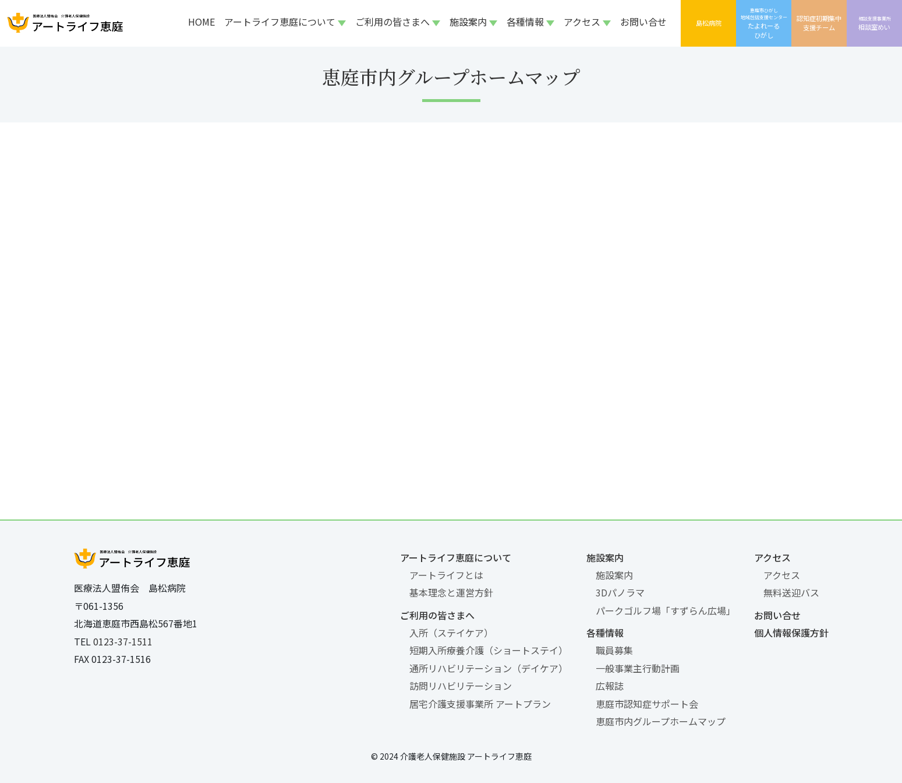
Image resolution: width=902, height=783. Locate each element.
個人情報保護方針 (791, 633)
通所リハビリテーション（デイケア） (488, 668)
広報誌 (610, 686)
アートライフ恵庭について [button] (279, 22)
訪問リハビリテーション (460, 686)
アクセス (772, 557)
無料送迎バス (791, 592)
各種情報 (605, 633)
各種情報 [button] (525, 22)
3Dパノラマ (620, 592)
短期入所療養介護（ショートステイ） (488, 650)
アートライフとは (446, 575)
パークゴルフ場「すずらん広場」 (665, 610)
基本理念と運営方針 (451, 592)
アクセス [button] (582, 22)
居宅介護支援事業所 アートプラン (480, 704)
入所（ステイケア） (451, 633)
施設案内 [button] (468, 22)
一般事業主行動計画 (638, 668)
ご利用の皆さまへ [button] (392, 22)
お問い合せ (643, 22)
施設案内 (605, 557)
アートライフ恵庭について (455, 557)
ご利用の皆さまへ (437, 615)
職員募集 (614, 650)
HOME (201, 22)
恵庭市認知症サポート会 (647, 704)
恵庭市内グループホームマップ (661, 721)
